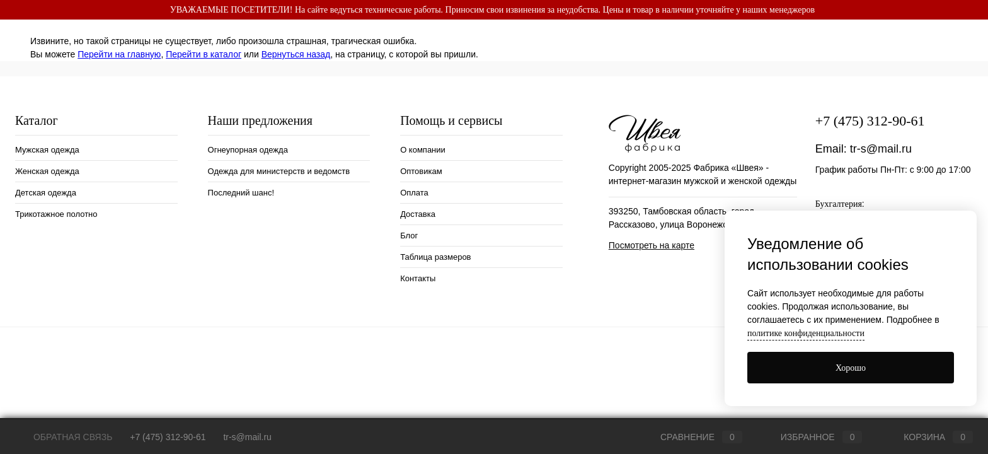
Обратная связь (63, 437)
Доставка (417, 214)
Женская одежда (47, 171)
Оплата (414, 192)
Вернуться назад (296, 54)
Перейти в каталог (203, 54)
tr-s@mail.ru (881, 149)
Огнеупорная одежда (248, 149)
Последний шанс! (241, 192)
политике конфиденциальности (805, 333)
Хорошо (851, 368)
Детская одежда (45, 192)
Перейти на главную (119, 54)
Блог (409, 235)
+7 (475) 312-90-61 (870, 121)
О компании (422, 149)
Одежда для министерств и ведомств (279, 171)
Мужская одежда (47, 149)
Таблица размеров (435, 257)
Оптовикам (421, 171)
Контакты (417, 278)
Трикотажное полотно (56, 214)
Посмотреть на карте (651, 245)
